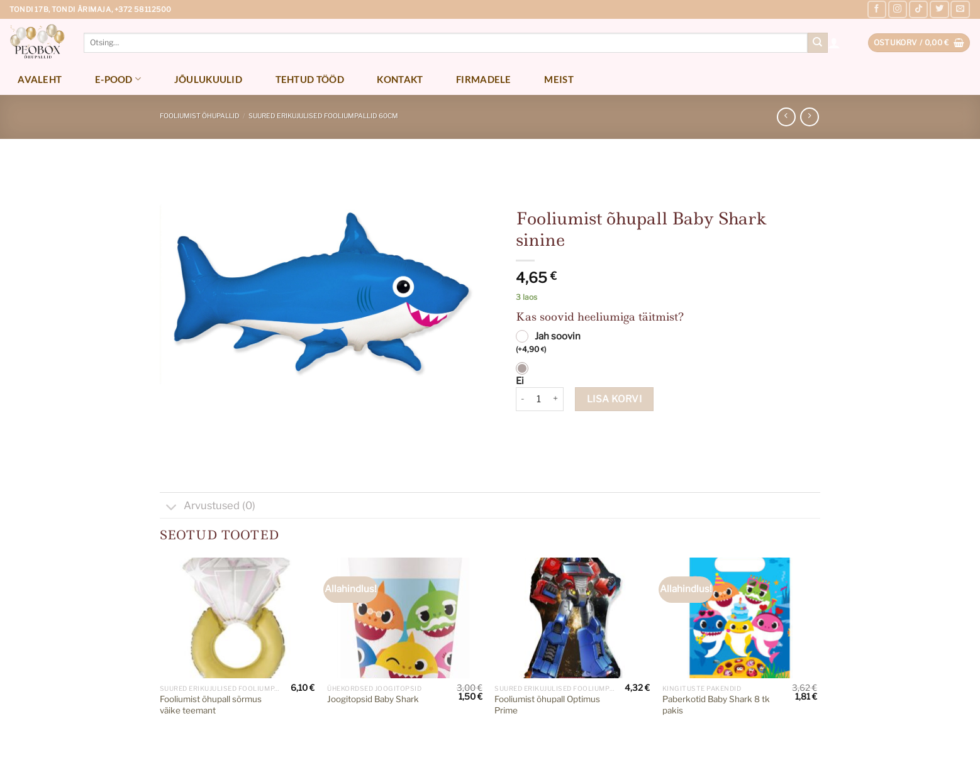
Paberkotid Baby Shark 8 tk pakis (716, 704)
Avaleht (40, 79)
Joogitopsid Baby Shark (373, 699)
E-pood (118, 79)
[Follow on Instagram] (897, 9)
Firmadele (483, 79)
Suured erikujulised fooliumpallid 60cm (323, 116)
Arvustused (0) (207, 507)
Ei (520, 381)
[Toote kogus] (539, 399)
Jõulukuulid (208, 79)
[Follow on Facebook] (876, 9)
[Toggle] (171, 508)
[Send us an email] (959, 9)
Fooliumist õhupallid (200, 116)
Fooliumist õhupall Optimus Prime (547, 704)
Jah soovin (548, 343)
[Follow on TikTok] (918, 9)
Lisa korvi (614, 399)
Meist (559, 79)
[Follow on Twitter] (939, 9)
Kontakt (400, 79)
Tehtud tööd (310, 79)
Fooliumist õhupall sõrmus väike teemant (211, 704)
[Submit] (818, 43)
